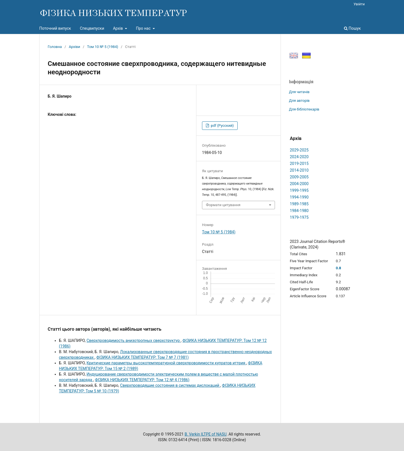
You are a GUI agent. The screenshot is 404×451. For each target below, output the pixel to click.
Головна (55, 47)
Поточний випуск (55, 28)
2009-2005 (299, 177)
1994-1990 (299, 197)
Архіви (74, 47)
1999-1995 (299, 190)
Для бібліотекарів (304, 109)
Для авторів (299, 100)
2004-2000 (299, 183)
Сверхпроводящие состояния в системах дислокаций (170, 385)
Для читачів (299, 92)
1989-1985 (299, 204)
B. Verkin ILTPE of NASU (205, 434)
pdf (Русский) (222, 125)
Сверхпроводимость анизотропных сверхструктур (133, 340)
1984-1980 (299, 210)
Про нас (144, 28)
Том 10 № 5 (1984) (102, 47)
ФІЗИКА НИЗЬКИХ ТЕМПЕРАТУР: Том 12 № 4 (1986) (142, 380)
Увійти (359, 4)
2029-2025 (299, 150)
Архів (118, 28)
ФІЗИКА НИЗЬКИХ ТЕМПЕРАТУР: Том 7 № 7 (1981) (142, 357)
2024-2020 (299, 157)
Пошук (352, 28)
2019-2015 (299, 163)
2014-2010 (299, 170)
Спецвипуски (92, 28)
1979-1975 (299, 217)
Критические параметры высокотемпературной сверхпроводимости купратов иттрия (166, 363)
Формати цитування (223, 205)
